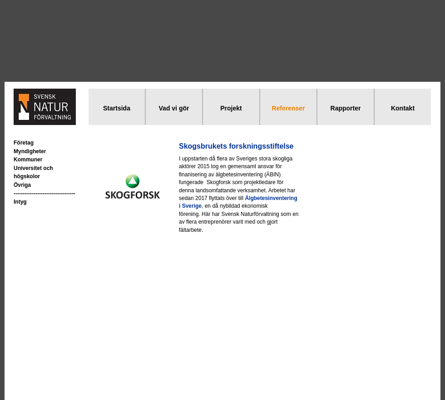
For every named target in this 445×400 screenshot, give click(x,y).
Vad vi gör (174, 108)
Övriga (22, 185)
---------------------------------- (44, 193)
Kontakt (403, 108)
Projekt (231, 108)
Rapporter (346, 108)
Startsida (116, 108)
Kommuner (28, 159)
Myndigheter (30, 151)
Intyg (20, 202)
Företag (24, 143)
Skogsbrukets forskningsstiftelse (236, 146)
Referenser (288, 108)
